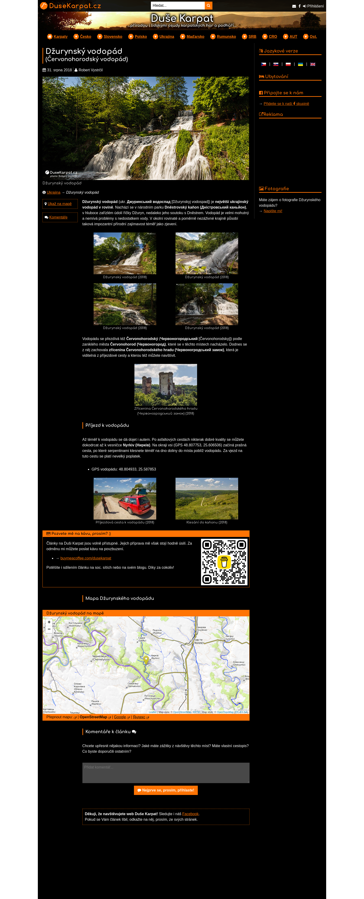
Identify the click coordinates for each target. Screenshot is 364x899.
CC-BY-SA (241, 712)
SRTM (196, 712)
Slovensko (113, 37)
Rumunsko (226, 37)
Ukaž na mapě (60, 204)
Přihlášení (313, 6)
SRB (253, 37)
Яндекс (139, 717)
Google (120, 717)
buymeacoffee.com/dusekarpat (85, 558)
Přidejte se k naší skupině (286, 104)
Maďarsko (195, 37)
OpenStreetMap (182, 712)
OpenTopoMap (225, 712)
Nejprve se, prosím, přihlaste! (165, 790)
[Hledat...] (178, 6)
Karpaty (61, 37)
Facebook (190, 814)
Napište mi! (273, 211)
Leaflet (152, 712)
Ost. (313, 37)
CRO (273, 37)
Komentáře (58, 217)
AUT (293, 37)
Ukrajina (166, 37)
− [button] (49, 629)
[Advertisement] (166, 864)
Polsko (141, 37)
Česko (85, 37)
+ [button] (49, 622)
